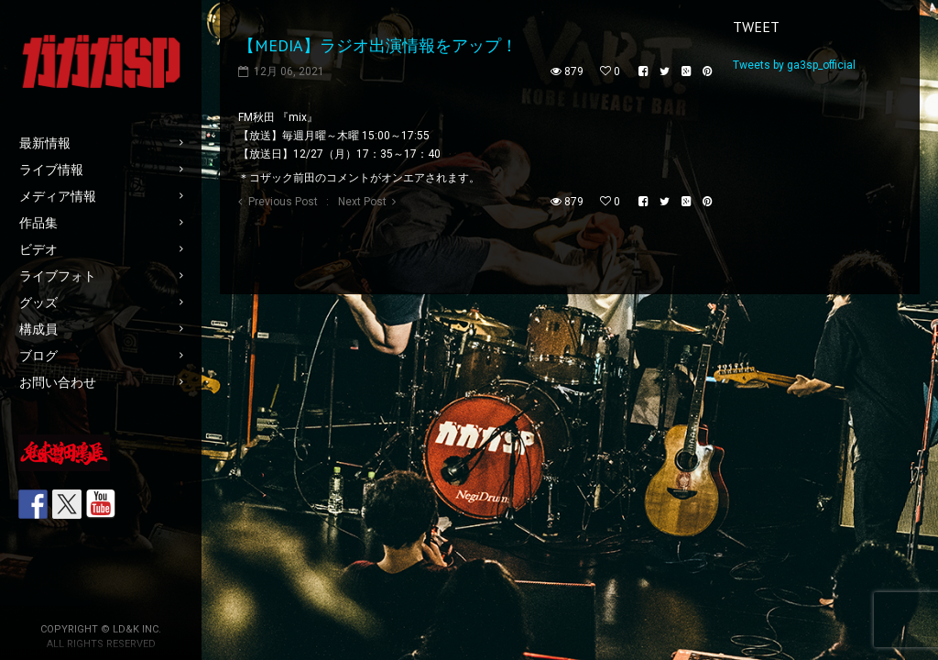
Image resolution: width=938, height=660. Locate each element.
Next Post (362, 201)
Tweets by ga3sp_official (794, 65)
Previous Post (283, 201)
